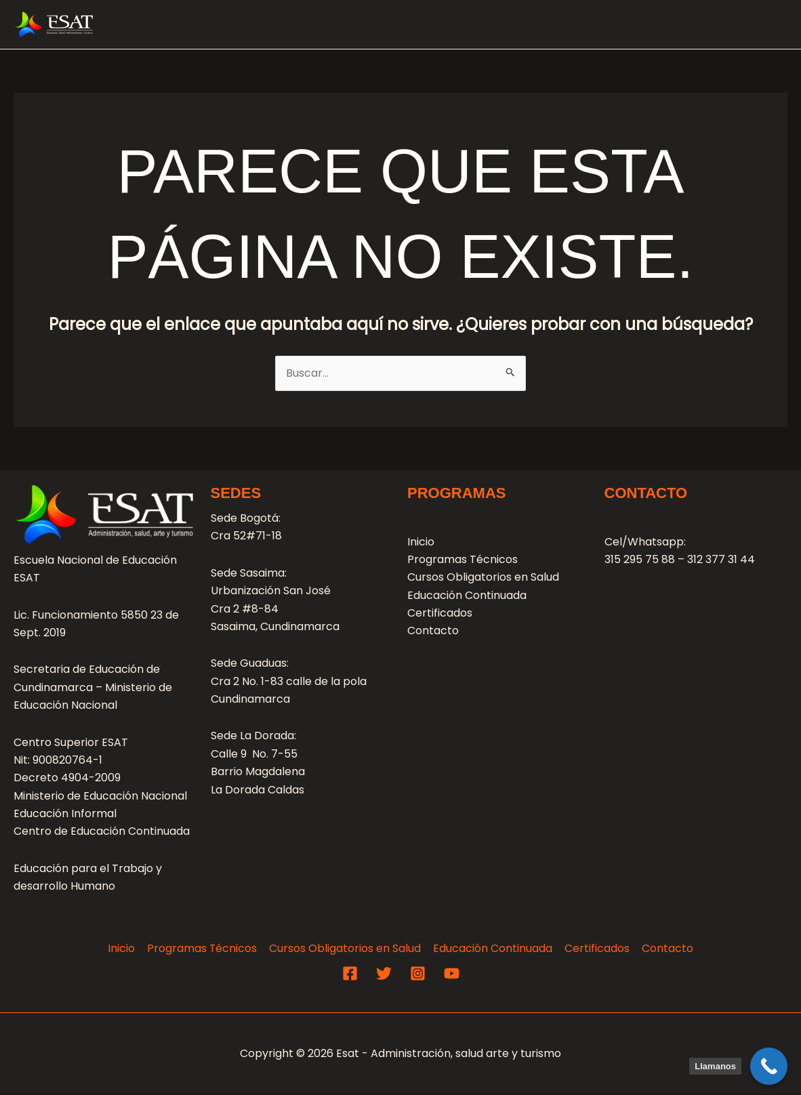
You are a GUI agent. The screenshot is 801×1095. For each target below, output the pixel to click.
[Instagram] (418, 973)
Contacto (748, 24)
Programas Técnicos (264, 24)
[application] (325, 24)
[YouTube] (451, 973)
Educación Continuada (622, 24)
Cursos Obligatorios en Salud (440, 24)
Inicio (420, 542)
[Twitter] (384, 973)
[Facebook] (350, 973)
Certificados (439, 613)
